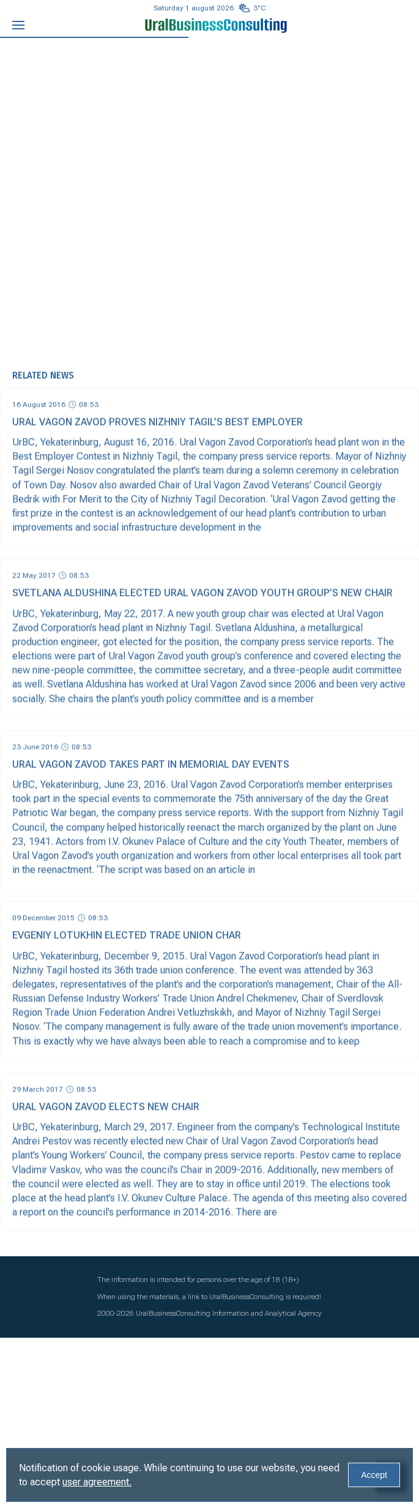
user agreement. (97, 1482)
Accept (374, 1475)
